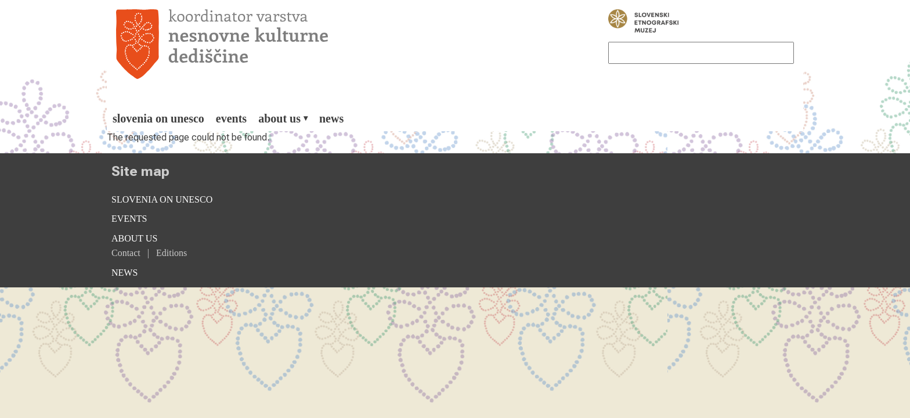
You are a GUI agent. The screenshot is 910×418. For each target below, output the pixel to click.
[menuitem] (158, 118)
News (331, 118)
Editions (171, 253)
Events (231, 118)
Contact (125, 253)
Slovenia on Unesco (158, 118)
